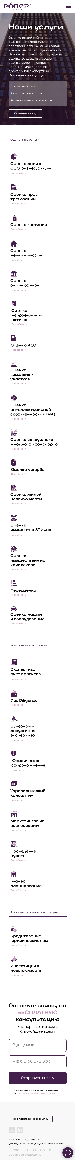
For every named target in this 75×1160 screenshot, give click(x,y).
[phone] (38, 1061)
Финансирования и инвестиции (31, 100)
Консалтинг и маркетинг (26, 93)
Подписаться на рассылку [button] (30, 1119)
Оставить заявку (25, 113)
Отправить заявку (37, 1078)
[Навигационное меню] (68, 6)
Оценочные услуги (23, 86)
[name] (38, 1045)
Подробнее (17, 260)
